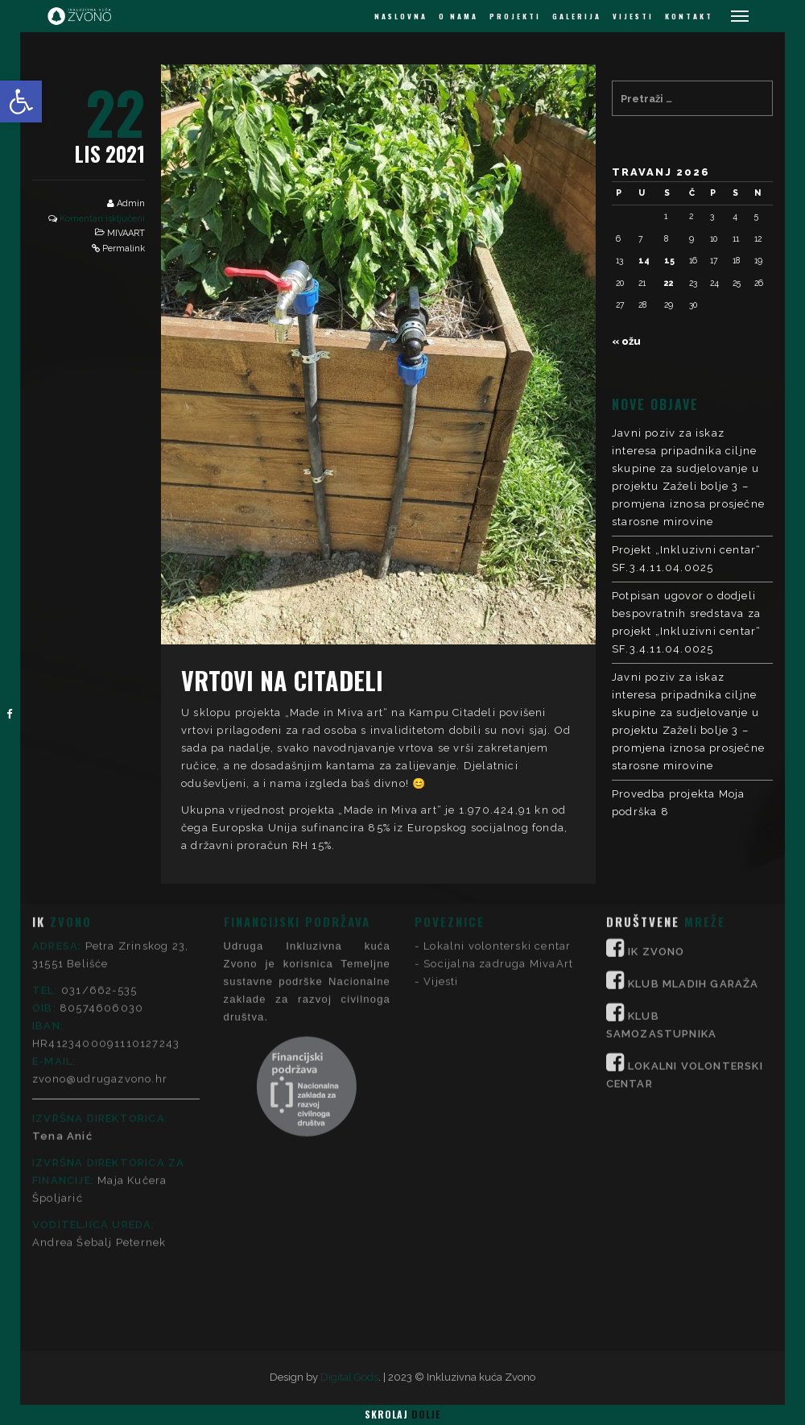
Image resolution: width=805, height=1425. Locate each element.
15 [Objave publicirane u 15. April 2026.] (669, 260)
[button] (21, 101)
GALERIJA (576, 16)
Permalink (123, 248)
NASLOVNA (400, 16)
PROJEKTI (515, 16)
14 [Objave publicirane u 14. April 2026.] (644, 260)
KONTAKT (689, 16)
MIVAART (126, 233)
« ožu (626, 341)
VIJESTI (633, 16)
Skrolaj (402, 1414)
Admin (131, 203)
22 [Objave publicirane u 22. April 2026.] (669, 283)
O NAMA (458, 16)
